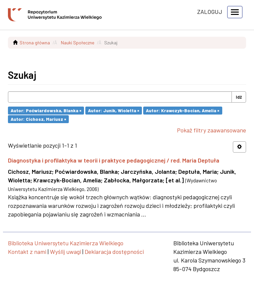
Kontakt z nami (27, 251)
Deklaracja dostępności (114, 251)
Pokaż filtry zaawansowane (211, 130)
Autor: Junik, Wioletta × (113, 110)
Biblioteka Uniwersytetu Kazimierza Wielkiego (65, 243)
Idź (239, 97)
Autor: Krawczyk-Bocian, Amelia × (182, 110)
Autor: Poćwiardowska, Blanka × (46, 110)
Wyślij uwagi (65, 251)
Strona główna (35, 42)
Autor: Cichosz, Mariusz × (38, 119)
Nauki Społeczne (77, 42)
